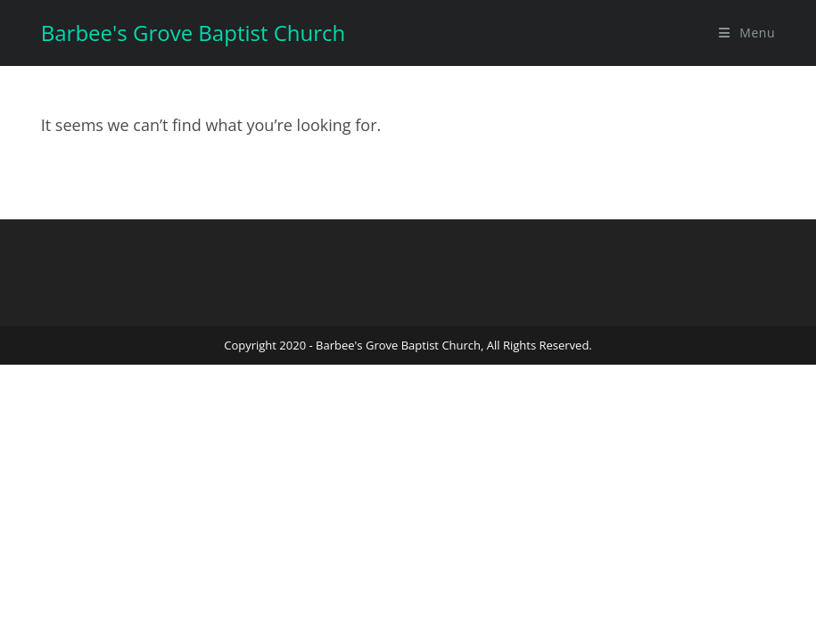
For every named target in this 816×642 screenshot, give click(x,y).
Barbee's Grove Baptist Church (193, 32)
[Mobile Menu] (747, 32)
